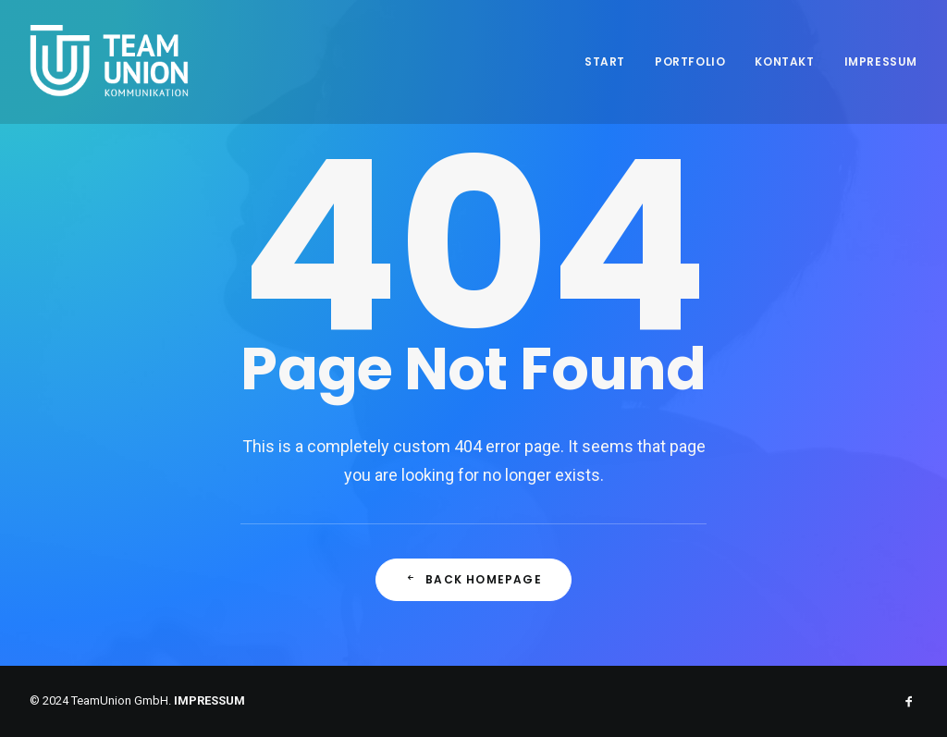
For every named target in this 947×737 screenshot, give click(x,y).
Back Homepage (473, 579)
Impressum (880, 61)
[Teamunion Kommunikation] (110, 62)
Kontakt (784, 61)
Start (604, 61)
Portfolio (690, 61)
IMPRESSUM (209, 700)
